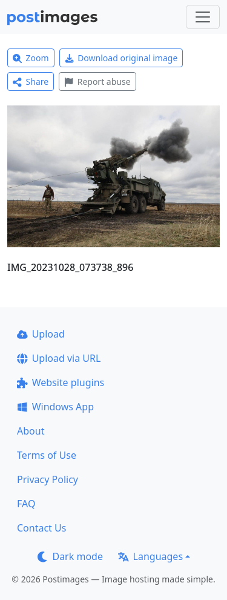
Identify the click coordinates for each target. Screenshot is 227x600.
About (30, 431)
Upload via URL (58, 358)
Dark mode (70, 556)
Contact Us (41, 528)
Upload (41, 334)
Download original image (121, 58)
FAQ (26, 503)
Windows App (55, 406)
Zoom (31, 58)
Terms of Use (46, 455)
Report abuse (97, 81)
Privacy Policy (47, 479)
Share (30, 81)
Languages (150, 556)
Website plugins (60, 382)
